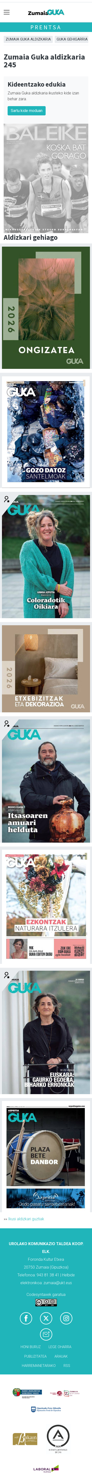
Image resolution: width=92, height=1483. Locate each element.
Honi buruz (31, 1347)
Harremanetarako (39, 1366)
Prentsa (46, 27)
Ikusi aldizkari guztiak (26, 1219)
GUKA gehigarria (72, 39)
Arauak (61, 1356)
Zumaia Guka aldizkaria (28, 39)
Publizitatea (35, 1356)
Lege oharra (60, 1347)
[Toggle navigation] (6, 12)
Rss (67, 1366)
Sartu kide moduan (26, 110)
